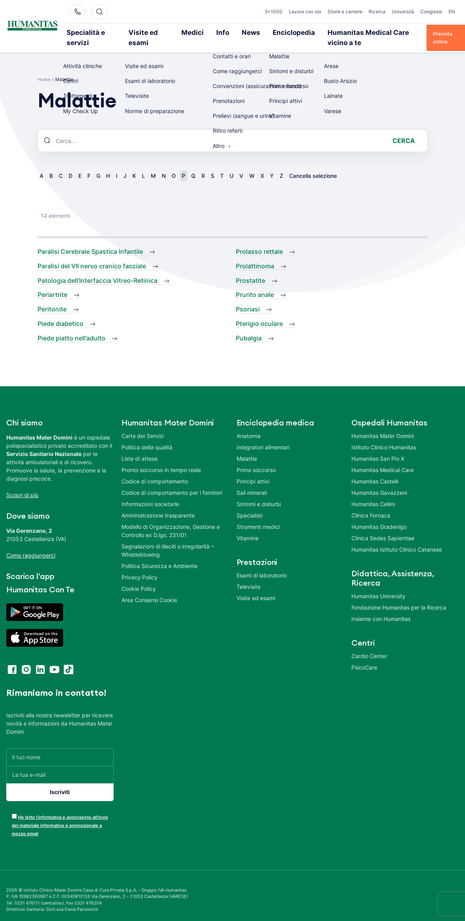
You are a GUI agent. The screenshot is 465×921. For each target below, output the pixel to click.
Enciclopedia (274, 32)
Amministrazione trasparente (158, 504)
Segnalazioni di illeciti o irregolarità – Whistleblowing (167, 539)
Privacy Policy (139, 566)
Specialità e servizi (97, 32)
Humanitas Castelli (374, 470)
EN (452, 11)
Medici (189, 32)
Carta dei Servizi (142, 425)
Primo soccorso (256, 459)
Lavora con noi (305, 11)
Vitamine (248, 527)
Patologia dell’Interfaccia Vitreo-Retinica (97, 269)
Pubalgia (249, 327)
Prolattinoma (255, 255)
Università (403, 11)
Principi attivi (253, 470)
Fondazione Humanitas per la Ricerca (398, 596)
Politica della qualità (146, 436)
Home (44, 69)
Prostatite (250, 269)
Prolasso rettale (259, 241)
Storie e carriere (344, 11)
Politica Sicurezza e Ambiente (159, 555)
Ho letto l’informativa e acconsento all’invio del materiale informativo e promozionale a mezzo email (60, 814)
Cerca (404, 130)
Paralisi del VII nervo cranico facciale (92, 255)
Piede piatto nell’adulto (71, 327)
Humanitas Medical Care (382, 459)
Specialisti (249, 504)
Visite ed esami (150, 32)
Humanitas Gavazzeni (379, 481)
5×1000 (273, 11)
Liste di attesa (139, 447)
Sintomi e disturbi (259, 493)
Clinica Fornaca (370, 504)
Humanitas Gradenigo (379, 515)
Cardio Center (369, 645)
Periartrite (52, 284)
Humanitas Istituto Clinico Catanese (396, 538)
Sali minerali (252, 481)
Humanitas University (378, 585)
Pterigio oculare (259, 313)
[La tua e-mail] (60, 764)
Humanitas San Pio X (377, 447)
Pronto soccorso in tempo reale (161, 459)
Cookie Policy (138, 577)
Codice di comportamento (154, 470)
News (239, 32)
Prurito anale (255, 284)
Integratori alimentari (263, 436)
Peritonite (52, 298)
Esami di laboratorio (262, 564)
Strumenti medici (258, 515)
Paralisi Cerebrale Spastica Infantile (90, 241)
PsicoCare (364, 656)
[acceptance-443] (14, 805)
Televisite (249, 575)
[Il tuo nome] (60, 746)
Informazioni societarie (150, 493)
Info (214, 32)
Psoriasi (248, 298)
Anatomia (249, 425)
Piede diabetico (60, 313)
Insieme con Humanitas (381, 607)
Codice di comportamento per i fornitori (171, 481)
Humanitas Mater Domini (382, 425)
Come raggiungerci (30, 544)
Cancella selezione (313, 165)
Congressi (431, 11)
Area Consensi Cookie (149, 589)
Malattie (247, 447)
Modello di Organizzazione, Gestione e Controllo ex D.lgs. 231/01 (170, 519)
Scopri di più (22, 484)
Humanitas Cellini (373, 493)
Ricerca (377, 11)
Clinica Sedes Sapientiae (382, 527)
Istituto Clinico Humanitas (383, 436)
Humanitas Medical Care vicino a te (344, 32)
